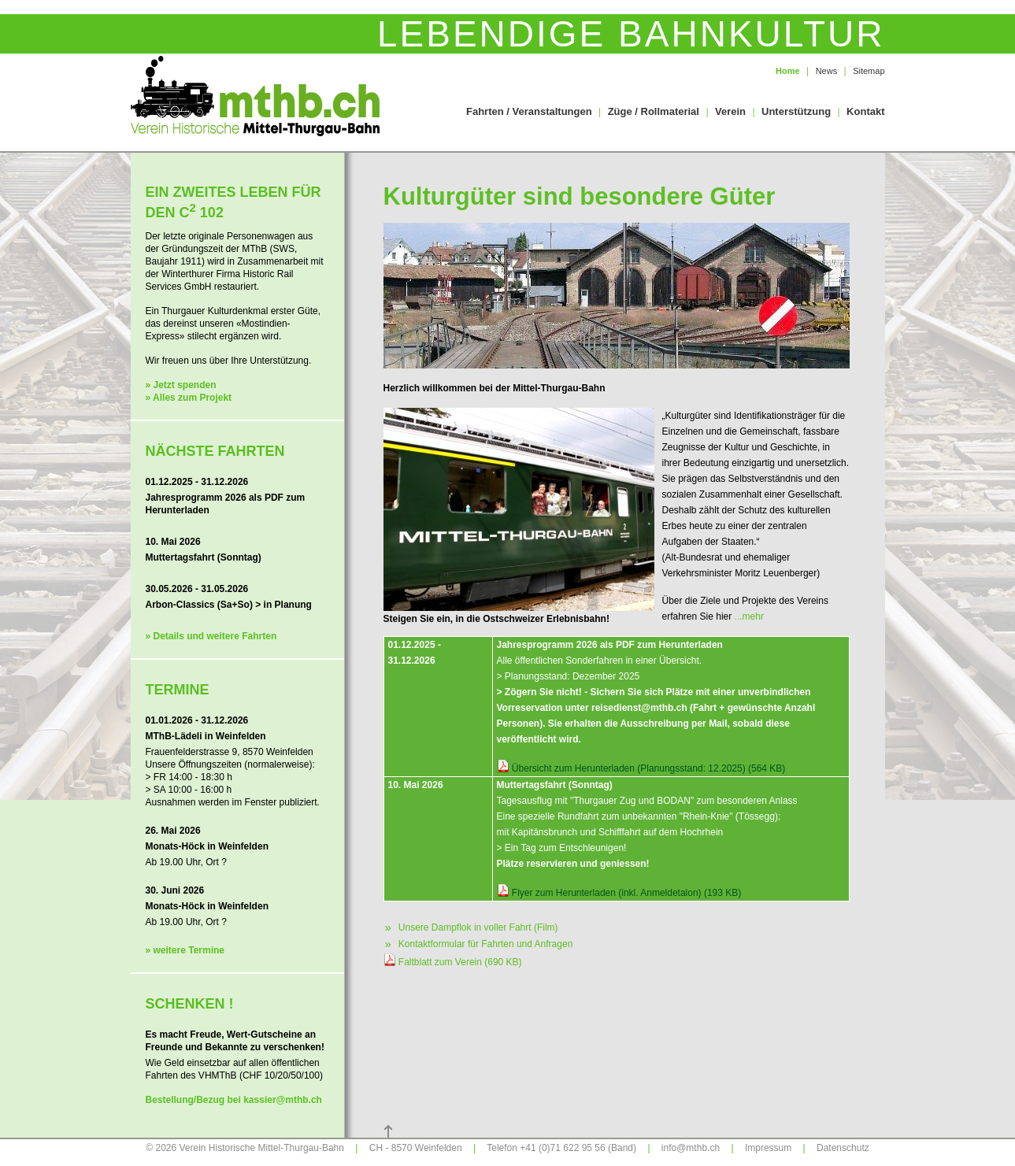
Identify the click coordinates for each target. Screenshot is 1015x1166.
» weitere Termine (185, 950)
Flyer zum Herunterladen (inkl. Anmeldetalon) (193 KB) (626, 892)
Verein (730, 111)
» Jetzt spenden (181, 385)
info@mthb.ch (690, 1147)
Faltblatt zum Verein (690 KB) (460, 962)
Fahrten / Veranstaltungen (529, 111)
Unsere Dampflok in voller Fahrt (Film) (470, 927)
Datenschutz (843, 1147)
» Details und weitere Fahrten (211, 636)
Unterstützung (796, 111)
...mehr (749, 616)
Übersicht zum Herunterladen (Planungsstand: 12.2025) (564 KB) (649, 768)
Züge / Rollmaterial (653, 111)
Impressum (768, 1147)
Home (788, 71)
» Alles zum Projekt (189, 397)
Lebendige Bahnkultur (631, 34)
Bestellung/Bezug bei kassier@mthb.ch (234, 1099)
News (827, 71)
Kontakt (865, 111)
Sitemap (868, 71)
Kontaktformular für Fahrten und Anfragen (478, 943)
